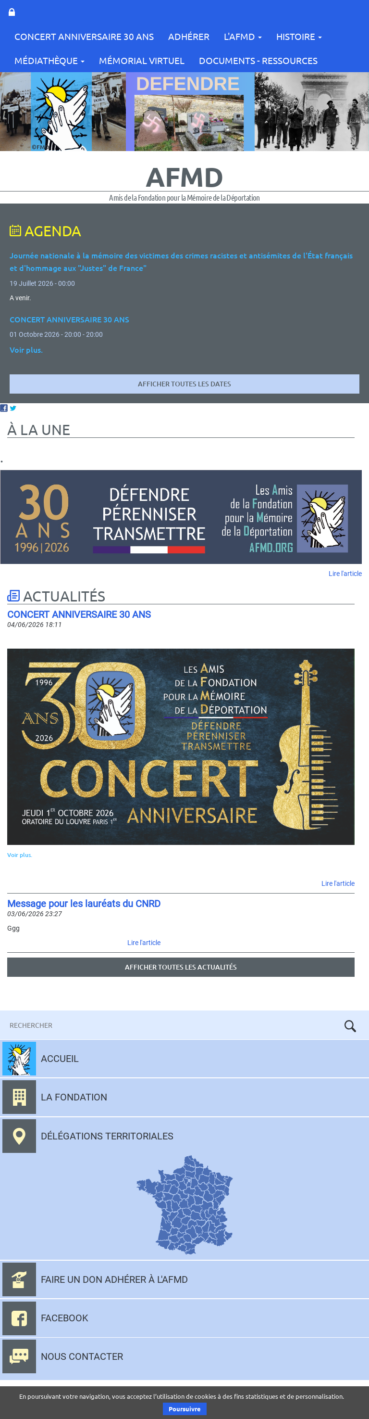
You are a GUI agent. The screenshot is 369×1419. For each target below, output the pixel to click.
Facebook (64, 1318)
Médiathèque (49, 60)
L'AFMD (243, 36)
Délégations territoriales (107, 1136)
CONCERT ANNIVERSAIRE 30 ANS (84, 36)
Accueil (60, 1058)
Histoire (299, 36)
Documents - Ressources (258, 60)
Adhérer (188, 36)
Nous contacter (82, 1356)
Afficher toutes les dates (184, 383)
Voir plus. (19, 855)
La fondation (74, 1097)
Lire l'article (345, 573)
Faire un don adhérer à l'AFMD (114, 1279)
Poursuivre (185, 1409)
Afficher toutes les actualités (181, 967)
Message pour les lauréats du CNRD (83, 903)
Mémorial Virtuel (141, 60)
